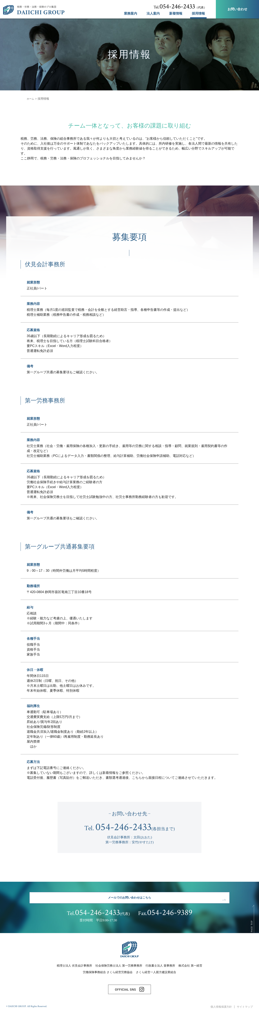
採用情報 (198, 13)
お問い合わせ (237, 9)
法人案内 (153, 13)
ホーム (31, 98)
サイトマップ (244, 1014)
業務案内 (130, 13)
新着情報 (175, 13)
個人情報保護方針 (219, 1014)
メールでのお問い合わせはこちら (129, 899)
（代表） (180, 6)
